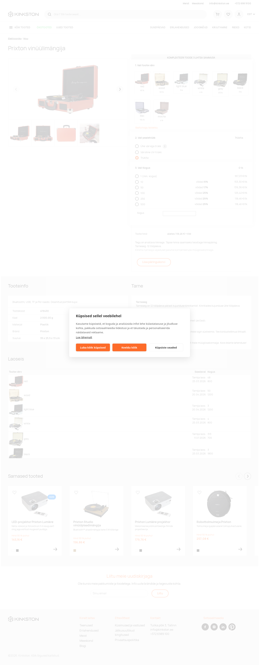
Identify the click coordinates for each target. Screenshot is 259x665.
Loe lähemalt (84, 337)
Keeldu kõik (129, 347)
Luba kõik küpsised (93, 347)
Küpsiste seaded (166, 347)
